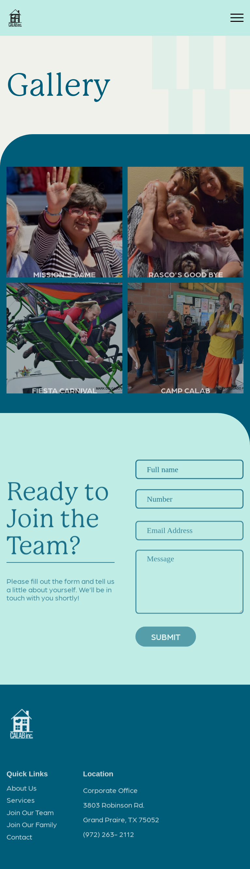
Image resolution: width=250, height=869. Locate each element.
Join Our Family (32, 826)
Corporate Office (110, 792)
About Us (22, 789)
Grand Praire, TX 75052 (121, 821)
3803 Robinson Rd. (114, 807)
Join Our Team (30, 814)
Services (21, 802)
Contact (19, 838)
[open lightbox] (64, 222)
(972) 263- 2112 (108, 836)
